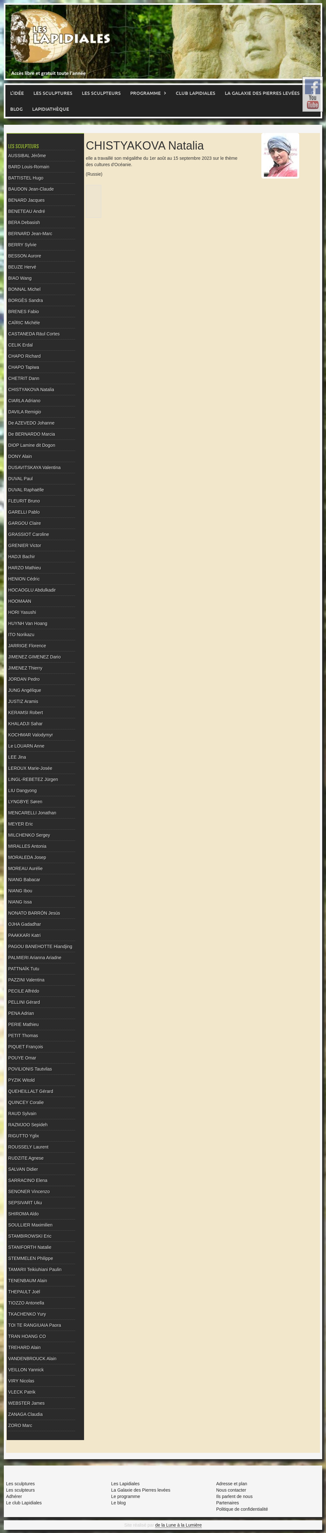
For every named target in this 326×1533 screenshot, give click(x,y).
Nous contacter (231, 1490)
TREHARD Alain (24, 1347)
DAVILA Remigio (24, 411)
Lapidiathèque (50, 109)
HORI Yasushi (22, 612)
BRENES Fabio (23, 311)
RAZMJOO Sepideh (28, 1124)
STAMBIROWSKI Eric (30, 1236)
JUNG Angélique (24, 690)
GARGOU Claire (24, 523)
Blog (16, 109)
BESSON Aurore (24, 255)
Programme (145, 93)
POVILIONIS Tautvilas (30, 1069)
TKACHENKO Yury (27, 1314)
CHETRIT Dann (23, 378)
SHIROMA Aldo (23, 1213)
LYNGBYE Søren (25, 801)
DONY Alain (20, 456)
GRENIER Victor (24, 545)
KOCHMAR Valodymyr (30, 734)
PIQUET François (25, 1046)
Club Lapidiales (195, 93)
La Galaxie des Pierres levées (140, 1490)
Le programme (125, 1496)
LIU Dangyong (22, 790)
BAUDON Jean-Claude (31, 189)
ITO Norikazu (21, 634)
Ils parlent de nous (234, 1496)
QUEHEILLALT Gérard (30, 1091)
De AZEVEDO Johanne (31, 422)
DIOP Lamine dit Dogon (31, 445)
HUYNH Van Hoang (27, 623)
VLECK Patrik (22, 1392)
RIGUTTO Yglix (23, 1135)
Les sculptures (52, 93)
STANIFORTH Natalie (30, 1247)
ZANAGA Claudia (25, 1414)
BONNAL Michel (24, 289)
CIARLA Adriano (24, 400)
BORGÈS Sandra (25, 300)
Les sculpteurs (101, 93)
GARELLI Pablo (24, 512)
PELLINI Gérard (24, 1002)
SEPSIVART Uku (25, 1202)
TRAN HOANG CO (27, 1336)
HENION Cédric (24, 578)
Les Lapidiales (125, 1483)
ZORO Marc (20, 1425)
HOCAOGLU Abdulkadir (32, 590)
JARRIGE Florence (27, 645)
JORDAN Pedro (24, 679)
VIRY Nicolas (21, 1380)
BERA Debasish (24, 222)
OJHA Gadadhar (24, 924)
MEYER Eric (20, 823)
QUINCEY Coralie (26, 1102)
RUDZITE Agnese (26, 1158)
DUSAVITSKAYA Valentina (34, 467)
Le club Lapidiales (24, 1502)
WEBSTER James (26, 1403)
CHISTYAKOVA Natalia (31, 389)
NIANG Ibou (20, 890)
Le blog (118, 1502)
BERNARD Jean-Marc (30, 233)
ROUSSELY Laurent (28, 1147)
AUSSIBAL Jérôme (27, 155)
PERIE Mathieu (23, 1024)
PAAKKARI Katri (24, 935)
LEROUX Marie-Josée (30, 768)
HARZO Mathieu (24, 567)
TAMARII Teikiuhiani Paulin (35, 1269)
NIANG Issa (20, 901)
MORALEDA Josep (27, 857)
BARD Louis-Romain (28, 166)
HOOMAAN (19, 601)
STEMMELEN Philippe (30, 1258)
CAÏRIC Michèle (24, 322)
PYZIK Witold (21, 1080)
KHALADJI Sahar (25, 723)
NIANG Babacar (24, 879)
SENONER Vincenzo (29, 1191)
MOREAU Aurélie (25, 868)
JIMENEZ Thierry (25, 668)
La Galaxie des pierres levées (262, 93)
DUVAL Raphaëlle (26, 489)
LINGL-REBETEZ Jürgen (33, 779)
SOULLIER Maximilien (30, 1224)
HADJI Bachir (21, 556)
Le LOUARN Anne (26, 746)
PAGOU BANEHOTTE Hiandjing (40, 946)
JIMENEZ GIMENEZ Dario (34, 656)
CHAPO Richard (24, 356)
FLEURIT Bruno (24, 500)
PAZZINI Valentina (26, 979)
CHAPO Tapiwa (23, 367)
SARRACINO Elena (27, 1180)
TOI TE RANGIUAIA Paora (34, 1325)
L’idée (17, 93)
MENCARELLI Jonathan (32, 812)
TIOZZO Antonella (26, 1302)
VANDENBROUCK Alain (32, 1358)
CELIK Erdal (20, 345)
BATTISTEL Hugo (25, 177)
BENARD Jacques (26, 200)
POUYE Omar (22, 1057)
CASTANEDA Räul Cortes (34, 333)
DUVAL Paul (20, 478)
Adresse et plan (231, 1483)
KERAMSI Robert (25, 712)
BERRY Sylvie (22, 244)
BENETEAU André (26, 211)
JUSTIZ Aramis (23, 701)
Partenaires (227, 1502)
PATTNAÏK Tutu (23, 968)
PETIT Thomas (23, 1035)
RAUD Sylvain (22, 1113)
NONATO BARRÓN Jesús (34, 913)
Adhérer (14, 1496)
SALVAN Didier (23, 1169)
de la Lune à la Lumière (178, 1525)
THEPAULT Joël (24, 1291)
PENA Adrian (21, 1013)
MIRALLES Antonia (27, 846)
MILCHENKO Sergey (29, 835)
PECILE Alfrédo (23, 991)
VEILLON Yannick (26, 1369)
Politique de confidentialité (242, 1509)
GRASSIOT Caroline (28, 534)
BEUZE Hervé (22, 267)
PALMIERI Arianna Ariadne (34, 957)
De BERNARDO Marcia (31, 434)
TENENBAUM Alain (27, 1280)
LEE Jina (17, 757)
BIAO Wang (20, 278)
